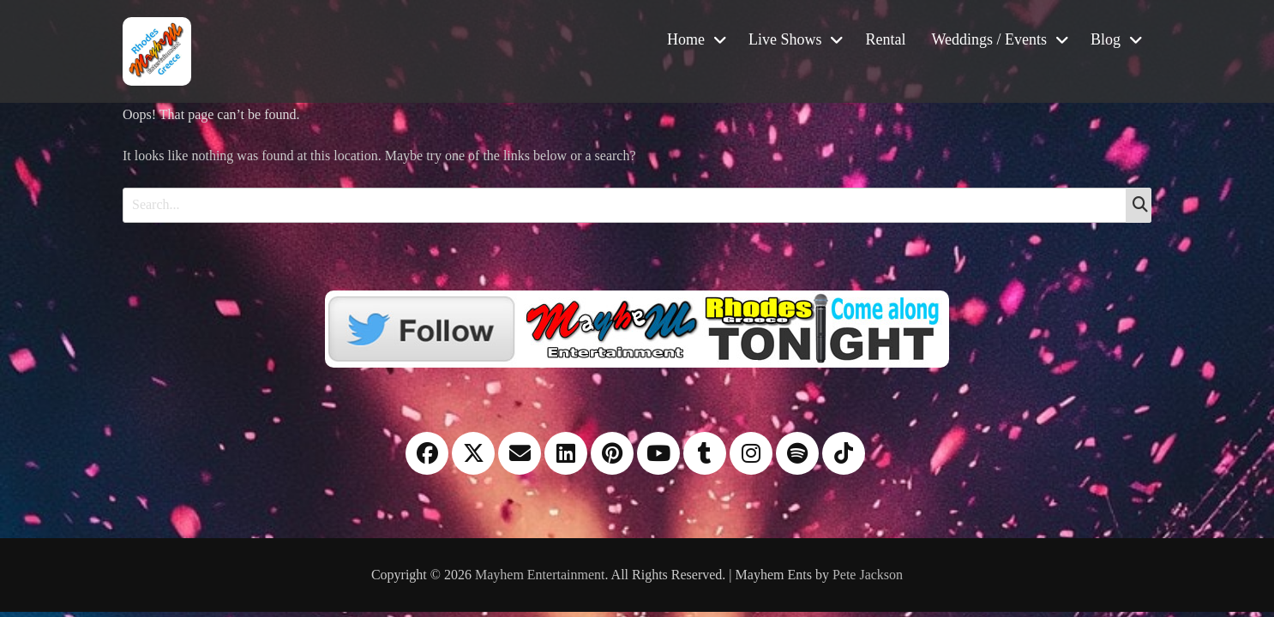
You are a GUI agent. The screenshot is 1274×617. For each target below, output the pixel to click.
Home (686, 39)
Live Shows (785, 39)
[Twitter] (637, 327)
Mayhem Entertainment (540, 574)
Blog (1106, 39)
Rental (885, 39)
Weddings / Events (989, 39)
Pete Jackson (867, 574)
